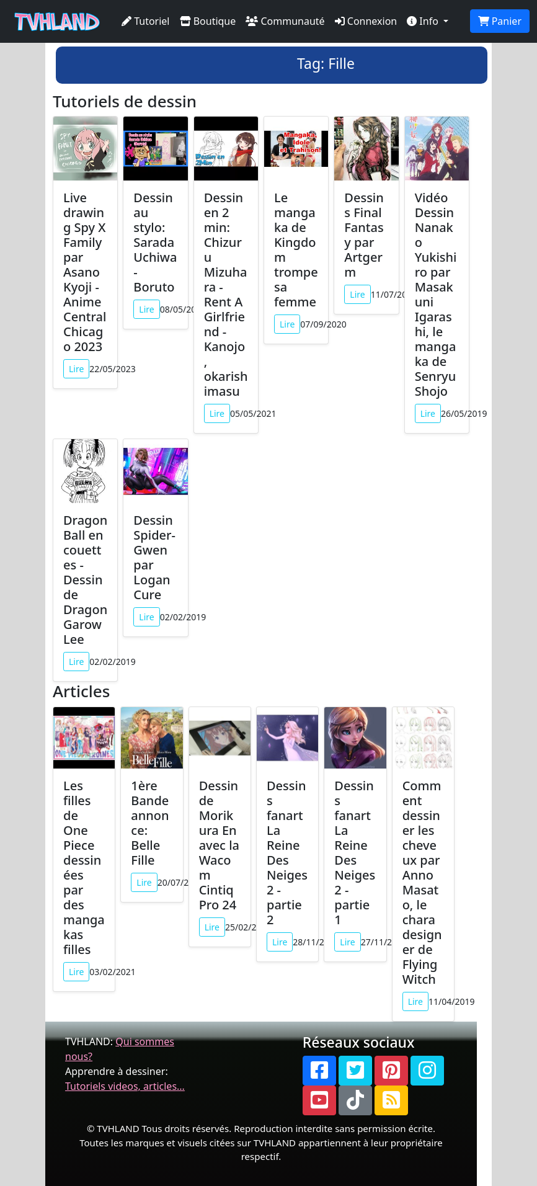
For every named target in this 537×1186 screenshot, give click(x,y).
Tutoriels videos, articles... (125, 1086)
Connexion (366, 21)
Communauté (285, 21)
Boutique (208, 21)
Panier (499, 21)
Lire (76, 369)
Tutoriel (146, 21)
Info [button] (424, 21)
